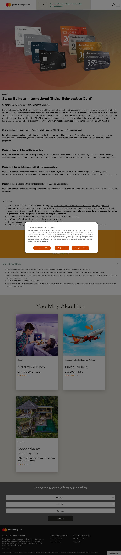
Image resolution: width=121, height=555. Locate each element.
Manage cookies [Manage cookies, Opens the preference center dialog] (42, 248)
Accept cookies (80, 248)
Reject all (61, 248)
